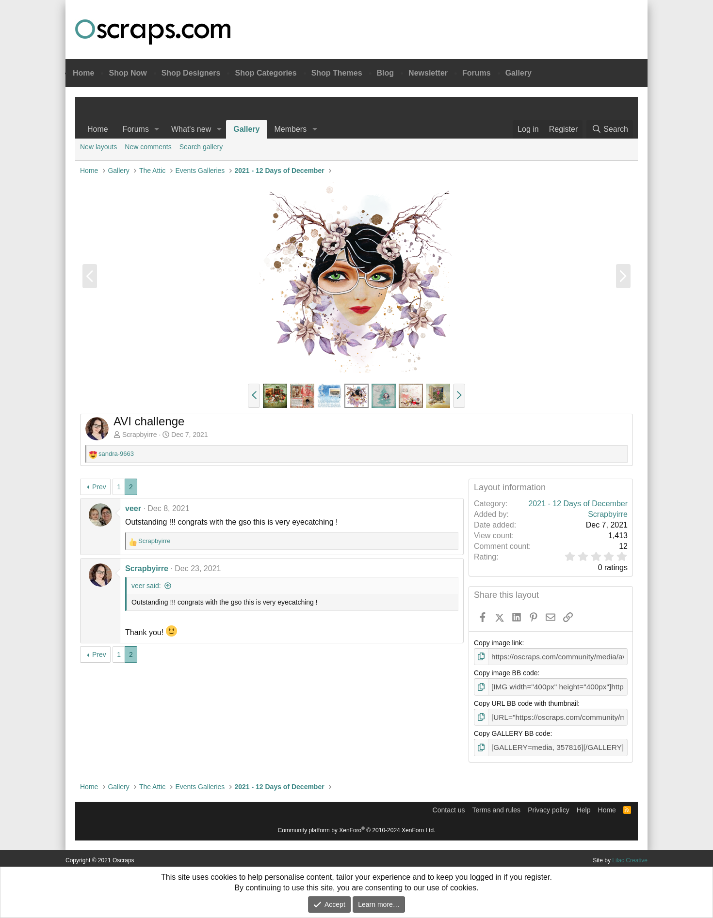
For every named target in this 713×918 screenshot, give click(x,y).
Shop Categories (265, 73)
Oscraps (152, 32)
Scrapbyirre (139, 434)
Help (584, 806)
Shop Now (127, 73)
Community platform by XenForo (357, 826)
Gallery (518, 73)
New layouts (98, 147)
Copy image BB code (506, 672)
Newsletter (428, 73)
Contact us (449, 806)
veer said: (146, 586)
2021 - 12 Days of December (578, 503)
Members (291, 129)
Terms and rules (496, 806)
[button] (157, 129)
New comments (148, 147)
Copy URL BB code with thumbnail (526, 701)
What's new (191, 129)
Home (83, 73)
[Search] (609, 129)
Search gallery (201, 147)
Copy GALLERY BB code (512, 731)
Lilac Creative (630, 856)
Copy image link (498, 643)
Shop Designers (191, 73)
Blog (385, 73)
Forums (476, 73)
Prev (99, 487)
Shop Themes (336, 73)
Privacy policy (548, 806)
